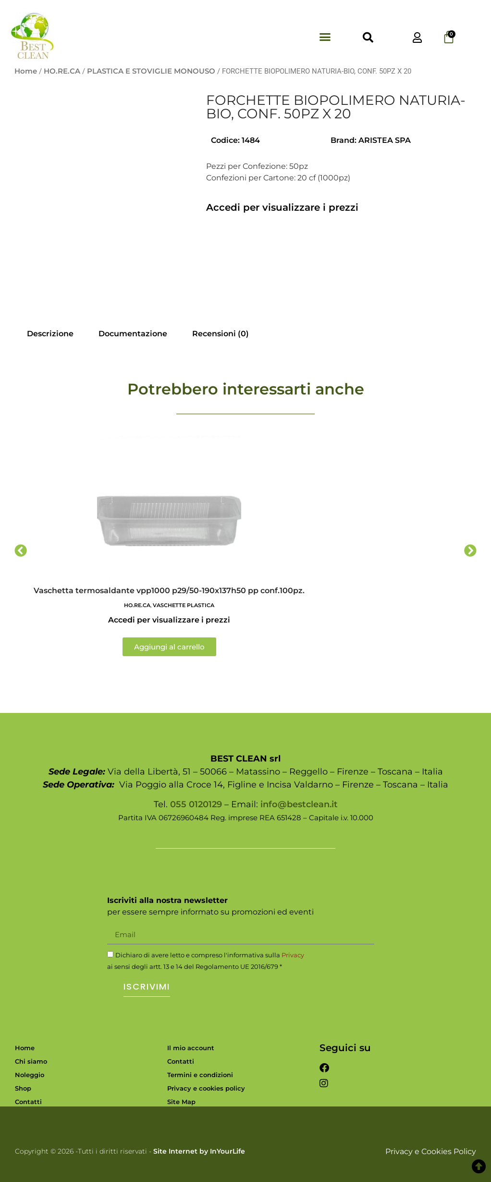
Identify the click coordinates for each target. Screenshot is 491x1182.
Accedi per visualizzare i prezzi (282, 207)
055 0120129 (196, 804)
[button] (325, 36)
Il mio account (190, 1048)
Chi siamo (31, 1061)
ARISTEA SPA (384, 140)
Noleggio (29, 1075)
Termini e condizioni (200, 1075)
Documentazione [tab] (132, 333)
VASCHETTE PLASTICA (183, 605)
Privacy (293, 955)
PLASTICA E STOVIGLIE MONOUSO (151, 71)
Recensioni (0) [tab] (220, 333)
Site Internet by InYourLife (199, 1151)
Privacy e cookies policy (206, 1088)
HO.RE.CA (62, 71)
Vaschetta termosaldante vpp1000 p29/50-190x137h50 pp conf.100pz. (169, 590)
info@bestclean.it (299, 804)
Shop (23, 1088)
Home (25, 71)
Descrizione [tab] (50, 333)
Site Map (181, 1102)
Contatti (28, 1102)
